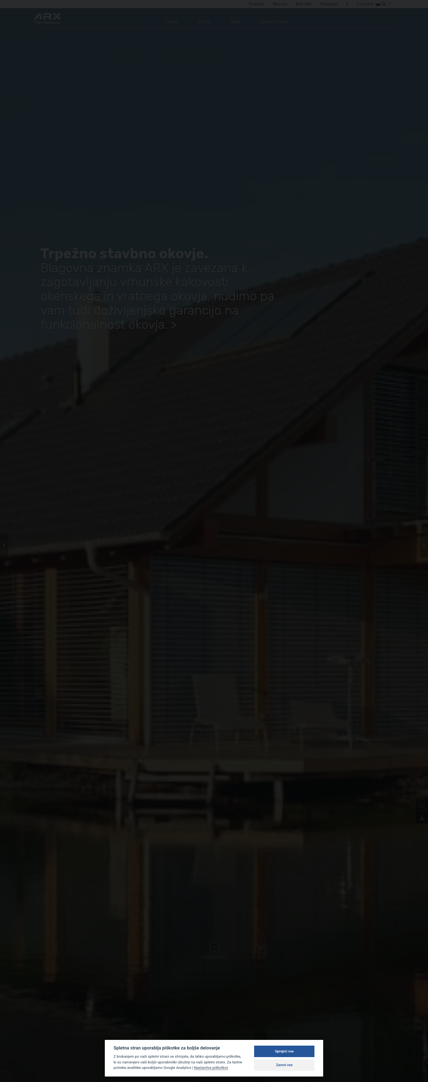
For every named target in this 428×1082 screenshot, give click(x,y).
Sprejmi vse (284, 1051)
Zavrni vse (284, 1065)
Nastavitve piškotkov (211, 1067)
